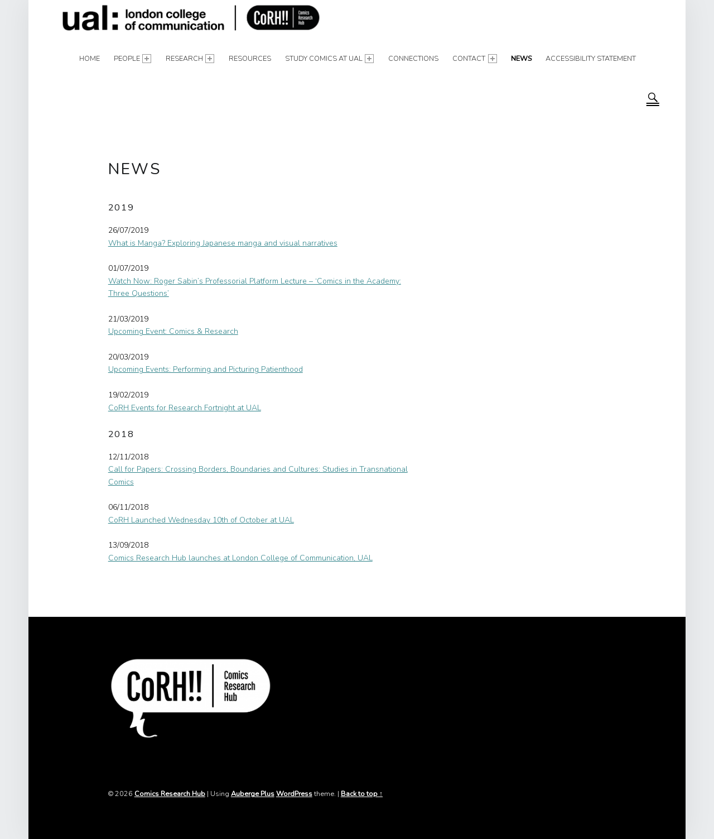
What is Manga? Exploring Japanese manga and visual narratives (222, 243)
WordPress (294, 793)
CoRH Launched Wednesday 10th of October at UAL (201, 520)
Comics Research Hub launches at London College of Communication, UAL (240, 558)
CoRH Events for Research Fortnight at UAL (184, 407)
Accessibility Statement (591, 58)
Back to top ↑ (362, 793)
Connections (413, 58)
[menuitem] (89, 58)
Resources (250, 58)
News (521, 58)
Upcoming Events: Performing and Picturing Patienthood (205, 369)
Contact (474, 58)
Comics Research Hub (169, 793)
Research (190, 58)
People (133, 58)
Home (89, 58)
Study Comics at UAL (329, 58)
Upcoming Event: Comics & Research (173, 331)
